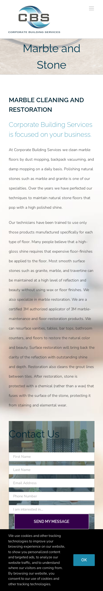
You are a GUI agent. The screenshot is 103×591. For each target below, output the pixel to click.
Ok (84, 560)
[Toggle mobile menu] (92, 8)
